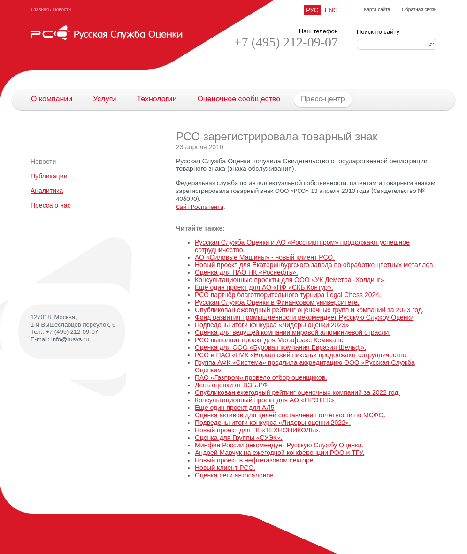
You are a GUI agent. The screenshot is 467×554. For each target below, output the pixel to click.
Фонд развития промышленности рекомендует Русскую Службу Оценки (304, 317)
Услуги (104, 99)
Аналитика (47, 190)
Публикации (49, 176)
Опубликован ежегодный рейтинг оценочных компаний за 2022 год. (297, 392)
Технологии (156, 99)
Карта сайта (377, 9)
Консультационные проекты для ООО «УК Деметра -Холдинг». (290, 280)
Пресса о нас (51, 205)
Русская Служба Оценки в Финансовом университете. (277, 302)
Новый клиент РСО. (225, 467)
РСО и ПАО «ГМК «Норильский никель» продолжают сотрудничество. (301, 355)
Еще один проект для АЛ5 (234, 407)
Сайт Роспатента (199, 206)
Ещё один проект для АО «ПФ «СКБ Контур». (264, 287)
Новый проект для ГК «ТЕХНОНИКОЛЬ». (257, 430)
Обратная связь (419, 9)
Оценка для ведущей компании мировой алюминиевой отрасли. (292, 332)
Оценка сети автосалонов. (235, 475)
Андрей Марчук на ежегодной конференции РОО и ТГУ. (279, 452)
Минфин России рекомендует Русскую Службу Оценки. (279, 445)
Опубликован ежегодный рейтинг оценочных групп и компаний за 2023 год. (309, 310)
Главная (40, 9)
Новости (62, 9)
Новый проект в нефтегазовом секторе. (255, 460)
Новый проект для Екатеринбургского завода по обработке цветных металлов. (315, 265)
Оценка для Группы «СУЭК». (239, 437)
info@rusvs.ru (70, 339)
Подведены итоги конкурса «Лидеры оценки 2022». (273, 422)
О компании (51, 99)
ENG (331, 10)
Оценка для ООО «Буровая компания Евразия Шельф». (280, 347)
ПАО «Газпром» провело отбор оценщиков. (261, 377)
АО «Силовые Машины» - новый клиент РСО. (265, 257)
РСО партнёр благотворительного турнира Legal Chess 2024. (288, 295)
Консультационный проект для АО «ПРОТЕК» (264, 400)
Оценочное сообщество (238, 99)
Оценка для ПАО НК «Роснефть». (246, 272)
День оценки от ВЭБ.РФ (231, 385)
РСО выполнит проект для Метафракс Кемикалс (269, 340)
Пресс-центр (318, 99)
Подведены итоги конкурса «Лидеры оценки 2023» (272, 325)
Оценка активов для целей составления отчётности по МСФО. (290, 415)
